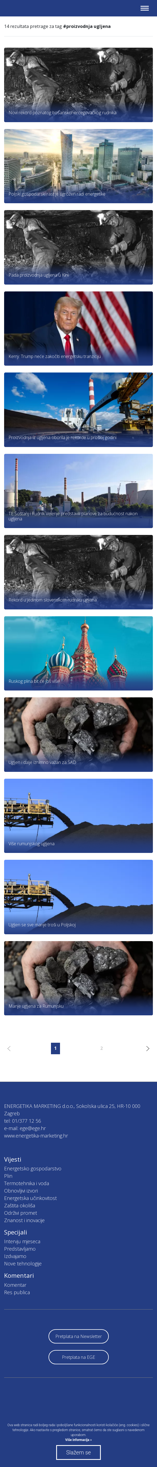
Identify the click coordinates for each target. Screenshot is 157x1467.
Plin (8, 1176)
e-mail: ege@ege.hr (25, 1128)
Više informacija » (78, 1440)
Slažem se (78, 1452)
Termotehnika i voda (26, 1183)
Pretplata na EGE (78, 1357)
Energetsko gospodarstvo (32, 1168)
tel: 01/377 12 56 (22, 1121)
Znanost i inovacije (24, 1220)
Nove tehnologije (23, 1263)
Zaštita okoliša (19, 1205)
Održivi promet (20, 1213)
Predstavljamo (20, 1248)
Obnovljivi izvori (21, 1190)
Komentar (15, 1285)
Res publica (17, 1292)
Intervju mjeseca (22, 1241)
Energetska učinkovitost (30, 1198)
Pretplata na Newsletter (78, 1336)
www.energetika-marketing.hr (36, 1135)
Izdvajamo (15, 1256)
